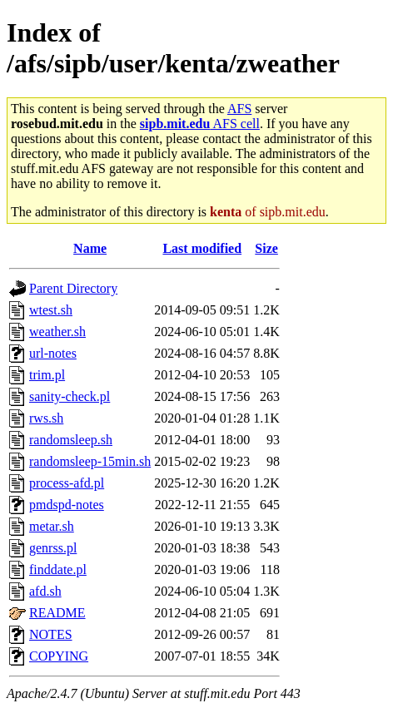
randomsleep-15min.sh (90, 461)
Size (266, 248)
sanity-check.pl (69, 396)
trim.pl (47, 375)
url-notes (53, 353)
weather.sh (57, 331)
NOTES (50, 634)
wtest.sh (50, 310)
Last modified (201, 248)
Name (90, 248)
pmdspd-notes (66, 505)
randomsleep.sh (70, 440)
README (57, 613)
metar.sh (51, 526)
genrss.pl (53, 548)
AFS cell (200, 123)
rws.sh (46, 418)
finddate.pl (58, 569)
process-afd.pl (66, 483)
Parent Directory (73, 288)
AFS (239, 108)
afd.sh (45, 591)
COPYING (58, 656)
